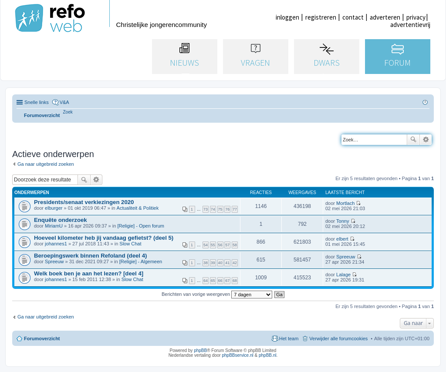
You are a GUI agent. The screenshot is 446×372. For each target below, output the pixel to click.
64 (205, 280)
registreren (320, 17)
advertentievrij (410, 24)
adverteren (385, 17)
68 (235, 280)
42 (235, 263)
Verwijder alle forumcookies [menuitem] (338, 338)
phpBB (200, 350)
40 (220, 263)
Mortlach (345, 203)
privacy (416, 17)
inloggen (287, 17)
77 (235, 209)
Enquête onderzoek (60, 220)
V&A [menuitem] (64, 102)
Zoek (413, 139)
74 (213, 209)
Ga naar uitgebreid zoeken (45, 164)
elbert (342, 238)
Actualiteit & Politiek (138, 208)
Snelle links (36, 102)
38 (205, 263)
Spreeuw (54, 261)
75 (220, 209)
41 (227, 263)
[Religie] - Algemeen (140, 261)
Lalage (343, 274)
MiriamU (54, 225)
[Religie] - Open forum (140, 225)
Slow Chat (130, 243)
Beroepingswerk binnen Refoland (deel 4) (90, 255)
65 (213, 280)
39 (213, 263)
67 (227, 280)
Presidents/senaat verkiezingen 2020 (84, 202)
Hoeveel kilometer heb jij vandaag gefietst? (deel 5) (103, 238)
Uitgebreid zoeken (426, 139)
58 (235, 245)
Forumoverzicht (42, 338)
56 (220, 245)
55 (213, 245)
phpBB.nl (268, 355)
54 (205, 245)
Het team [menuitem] (289, 338)
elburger (53, 208)
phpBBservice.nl (237, 355)
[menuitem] (68, 112)
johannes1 (56, 243)
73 (205, 209)
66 (220, 280)
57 (227, 245)
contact (353, 17)
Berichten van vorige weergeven (217, 294)
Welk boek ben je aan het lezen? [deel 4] (88, 273)
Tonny (342, 221)
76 (227, 209)
